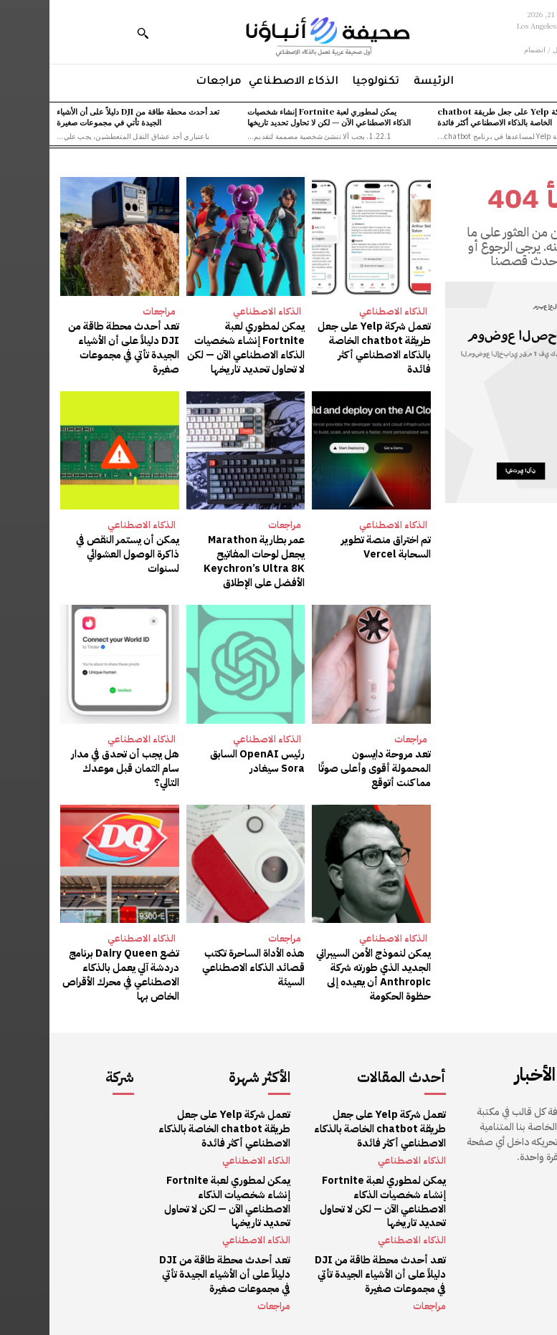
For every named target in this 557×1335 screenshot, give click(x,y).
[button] (93, 33)
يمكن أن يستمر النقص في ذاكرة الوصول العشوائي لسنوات (79, 553)
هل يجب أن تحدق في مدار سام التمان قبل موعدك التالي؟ (77, 766)
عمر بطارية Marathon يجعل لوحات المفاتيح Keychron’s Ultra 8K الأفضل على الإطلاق (196, 560)
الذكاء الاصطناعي (344, 311)
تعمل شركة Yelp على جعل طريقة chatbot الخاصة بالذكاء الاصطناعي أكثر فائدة (463, 116)
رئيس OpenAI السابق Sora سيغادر (208, 759)
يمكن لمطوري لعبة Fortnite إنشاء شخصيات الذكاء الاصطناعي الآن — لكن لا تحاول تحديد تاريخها (279, 116)
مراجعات (109, 311)
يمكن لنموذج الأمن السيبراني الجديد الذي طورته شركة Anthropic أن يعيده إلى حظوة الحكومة (324, 971)
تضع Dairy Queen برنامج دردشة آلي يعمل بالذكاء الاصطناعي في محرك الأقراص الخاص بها (72, 971)
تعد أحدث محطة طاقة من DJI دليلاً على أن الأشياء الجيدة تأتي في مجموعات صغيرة (88, 116)
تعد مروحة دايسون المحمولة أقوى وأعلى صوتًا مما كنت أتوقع (323, 766)
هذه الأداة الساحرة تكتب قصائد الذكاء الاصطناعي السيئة (204, 964)
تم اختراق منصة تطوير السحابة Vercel (338, 546)
